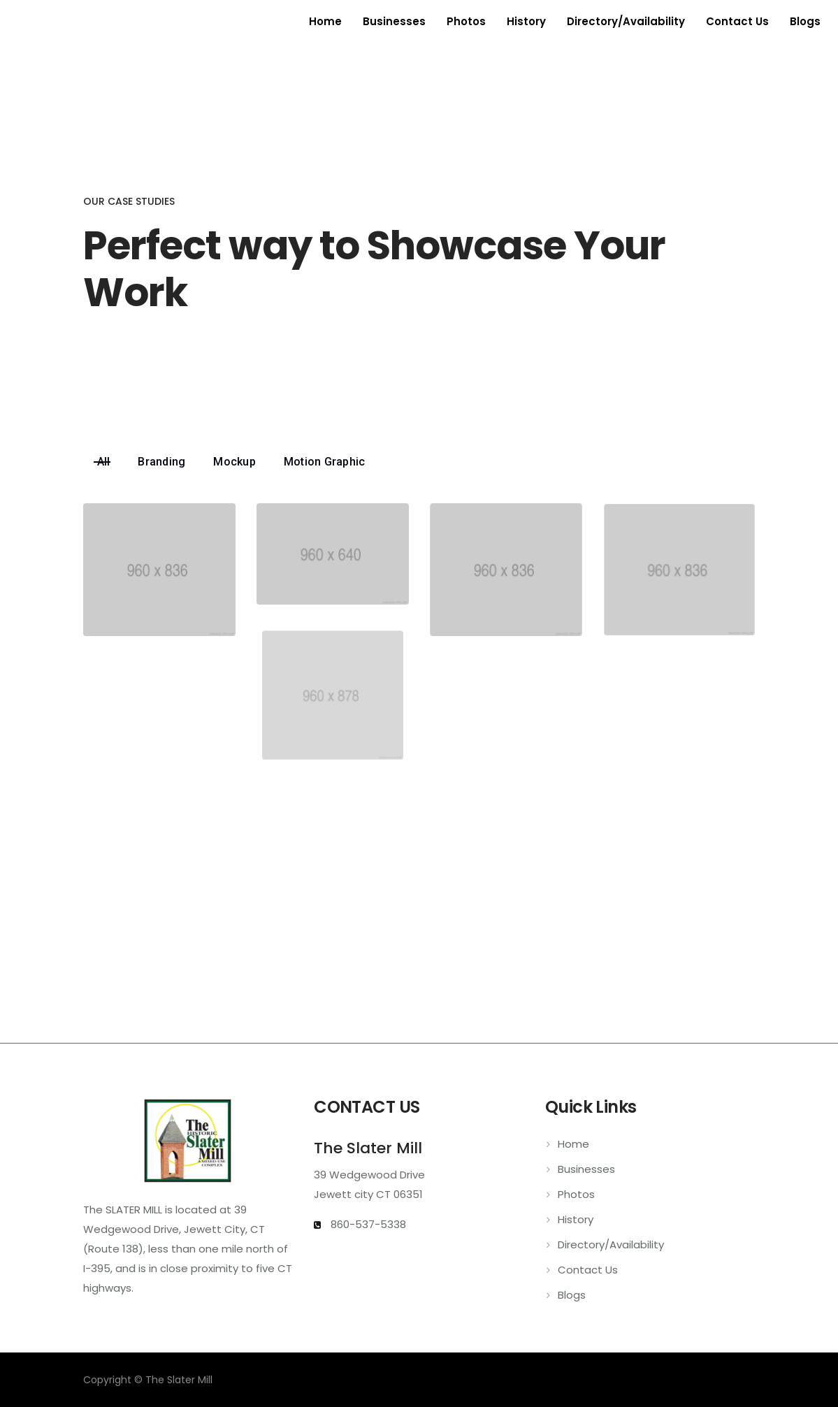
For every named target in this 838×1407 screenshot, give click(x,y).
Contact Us (737, 21)
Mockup (234, 461)
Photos (466, 21)
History (526, 21)
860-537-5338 (367, 1224)
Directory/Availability (626, 21)
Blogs (805, 21)
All (103, 461)
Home (325, 21)
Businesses (394, 21)
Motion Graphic (325, 461)
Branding (161, 461)
